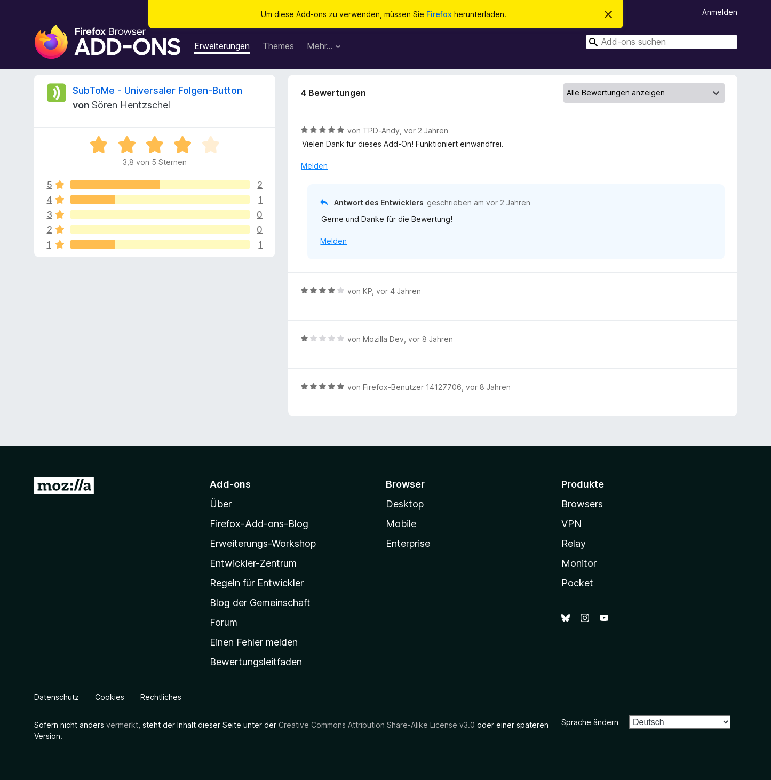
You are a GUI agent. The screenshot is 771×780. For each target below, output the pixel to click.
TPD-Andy (381, 130)
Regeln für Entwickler (257, 582)
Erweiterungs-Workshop (263, 543)
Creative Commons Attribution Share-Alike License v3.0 (377, 724)
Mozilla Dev (383, 339)
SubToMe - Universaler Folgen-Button (157, 90)
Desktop (405, 504)
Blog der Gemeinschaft (260, 602)
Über (221, 504)
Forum (223, 622)
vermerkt (122, 724)
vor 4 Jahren (398, 291)
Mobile (401, 523)
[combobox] (661, 42)
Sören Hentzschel (131, 104)
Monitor (579, 563)
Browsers (582, 504)
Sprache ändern (589, 722)
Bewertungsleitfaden (256, 661)
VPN (571, 523)
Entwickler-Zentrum (253, 563)
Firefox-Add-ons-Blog (259, 523)
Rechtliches (160, 697)
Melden (314, 165)
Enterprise (408, 543)
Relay (573, 543)
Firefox (439, 14)
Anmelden (719, 12)
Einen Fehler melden (254, 642)
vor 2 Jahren (426, 130)
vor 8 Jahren (430, 339)
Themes (278, 46)
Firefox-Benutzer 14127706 (412, 387)
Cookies (109, 697)
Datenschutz (56, 697)
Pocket (577, 582)
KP (367, 291)
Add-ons (230, 484)
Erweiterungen (222, 46)
